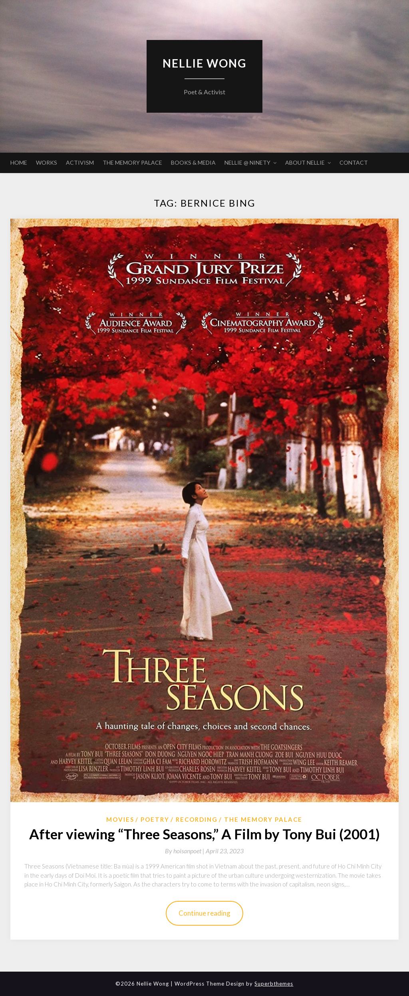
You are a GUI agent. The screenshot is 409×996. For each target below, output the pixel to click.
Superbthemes (273, 983)
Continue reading (204, 913)
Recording (197, 819)
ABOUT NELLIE (305, 162)
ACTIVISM (80, 162)
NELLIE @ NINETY (247, 162)
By (185, 851)
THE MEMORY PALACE (132, 162)
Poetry (155, 819)
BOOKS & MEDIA (193, 162)
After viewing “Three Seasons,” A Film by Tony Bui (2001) (204, 833)
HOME (18, 162)
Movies (120, 819)
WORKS (46, 162)
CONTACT (354, 162)
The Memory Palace (263, 819)
